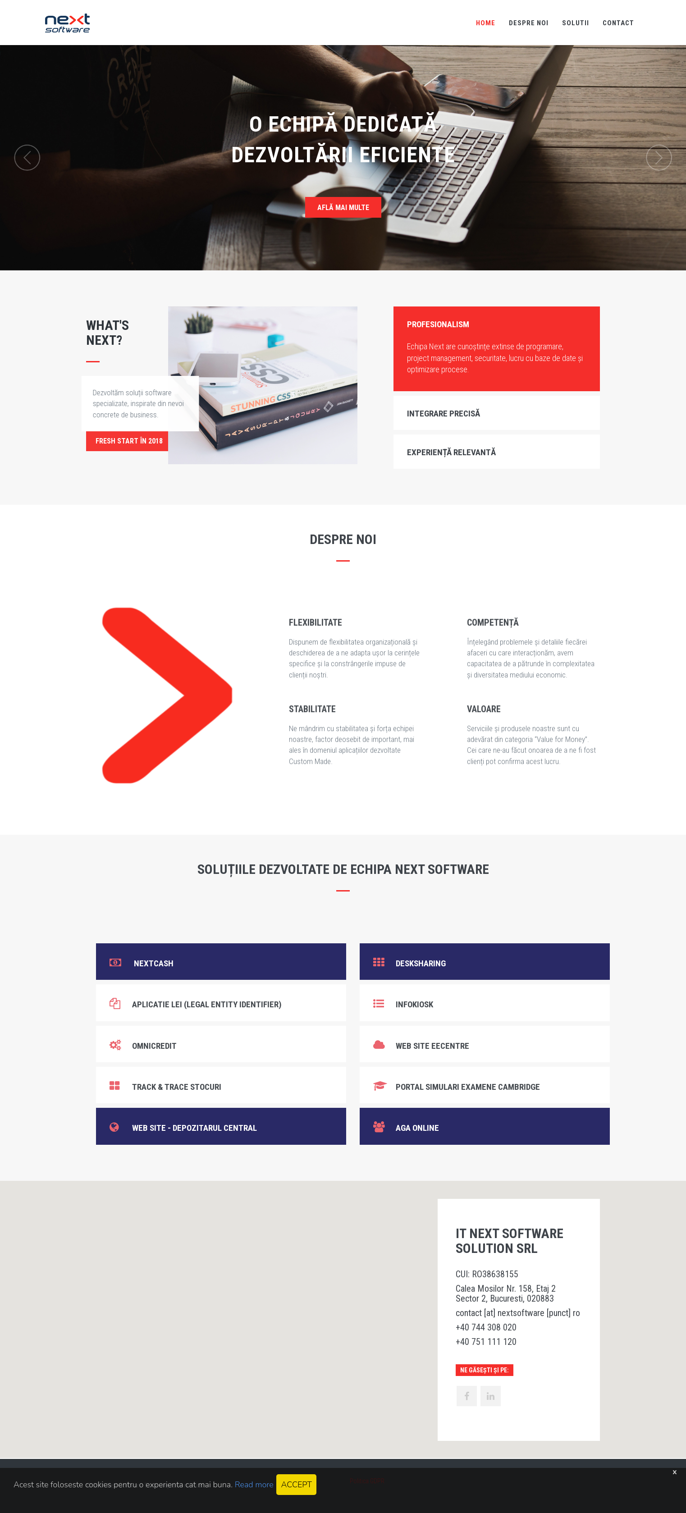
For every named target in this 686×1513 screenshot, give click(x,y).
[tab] (496, 323)
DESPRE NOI (529, 23)
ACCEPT (296, 1484)
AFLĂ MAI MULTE (343, 207)
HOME (485, 23)
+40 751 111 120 (486, 1341)
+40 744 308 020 (486, 1327)
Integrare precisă (443, 413)
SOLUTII (575, 23)
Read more (254, 1484)
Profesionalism (438, 324)
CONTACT (618, 23)
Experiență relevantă (451, 452)
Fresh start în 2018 (129, 441)
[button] (343, 1311)
